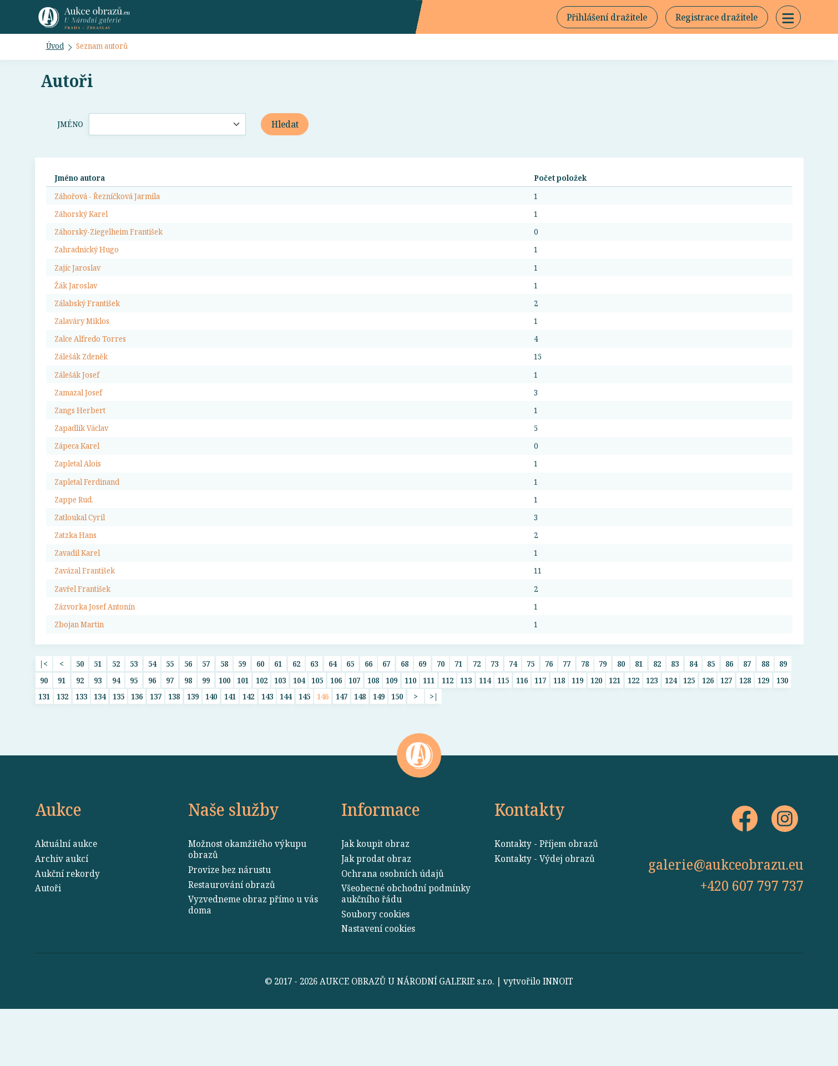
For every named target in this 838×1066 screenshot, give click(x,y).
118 (559, 729)
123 (652, 729)
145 (304, 748)
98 (188, 729)
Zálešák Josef (80, 399)
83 (675, 712)
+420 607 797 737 (752, 942)
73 (494, 712)
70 (441, 712)
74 (513, 712)
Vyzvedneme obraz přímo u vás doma (253, 961)
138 (174, 748)
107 (354, 729)
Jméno (68, 131)
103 (280, 729)
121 (614, 729)
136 (137, 748)
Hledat (285, 131)
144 (285, 748)
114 (485, 729)
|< (43, 712)
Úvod (57, 52)
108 (373, 729)
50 (80, 712)
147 (341, 748)
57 (206, 712)
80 (621, 712)
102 (261, 729)
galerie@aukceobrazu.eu (726, 921)
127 (726, 729)
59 (242, 712)
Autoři (48, 945)
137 (155, 748)
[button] (788, 20)
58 (224, 712)
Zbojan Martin (84, 671)
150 (397, 748)
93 (98, 729)
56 (188, 712)
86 (729, 712)
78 (585, 712)
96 (152, 729)
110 (410, 729)
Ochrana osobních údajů (392, 930)
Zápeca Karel (81, 477)
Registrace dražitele (716, 20)
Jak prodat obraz (376, 916)
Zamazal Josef (82, 419)
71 (458, 712)
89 (783, 712)
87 (747, 712)
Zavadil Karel (82, 593)
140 (211, 748)
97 (170, 729)
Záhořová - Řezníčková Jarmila (117, 205)
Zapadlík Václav (87, 457)
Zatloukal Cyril (85, 555)
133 (81, 748)
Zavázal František (91, 613)
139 (193, 748)
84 (693, 712)
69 (422, 712)
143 (267, 748)
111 (429, 729)
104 (299, 729)
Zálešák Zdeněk (86, 380)
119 (577, 729)
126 (708, 729)
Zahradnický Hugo (93, 263)
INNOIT (558, 1038)
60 (260, 712)
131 (44, 748)
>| (434, 748)
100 (224, 729)
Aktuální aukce (66, 901)
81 (639, 712)
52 (116, 712)
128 (745, 729)
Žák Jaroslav (79, 302)
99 (206, 729)
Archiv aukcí (61, 916)
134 (99, 748)
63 (314, 712)
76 (549, 712)
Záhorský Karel (86, 225)
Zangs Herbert (84, 438)
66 (368, 712)
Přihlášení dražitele (607, 20)
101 (243, 729)
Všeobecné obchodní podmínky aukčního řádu (406, 950)
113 (466, 729)
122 (633, 729)
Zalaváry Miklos (87, 341)
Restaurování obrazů (231, 941)
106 (336, 729)
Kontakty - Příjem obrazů (546, 901)
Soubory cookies (375, 971)
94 (116, 729)
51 (98, 712)
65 (350, 712)
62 (296, 712)
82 (657, 712)
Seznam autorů (111, 52)
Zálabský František (93, 322)
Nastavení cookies (378, 985)
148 (360, 748)
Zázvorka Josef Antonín (102, 652)
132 (62, 748)
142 (248, 748)
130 (782, 729)
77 (567, 712)
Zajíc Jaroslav (82, 283)
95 (134, 729)
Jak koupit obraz (375, 901)
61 (278, 712)
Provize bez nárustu (229, 927)
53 (134, 712)
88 (765, 712)
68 (404, 712)
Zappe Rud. (77, 535)
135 (118, 748)
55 (170, 712)
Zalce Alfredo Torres (96, 360)
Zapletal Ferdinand (93, 516)
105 (317, 729)
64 (332, 712)
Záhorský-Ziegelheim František (118, 244)
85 (711, 712)
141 (230, 748)
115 (503, 729)
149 (379, 748)
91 (61, 729)
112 (447, 729)
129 (763, 729)
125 (689, 729)
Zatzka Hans (79, 574)
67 (386, 712)
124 (671, 729)
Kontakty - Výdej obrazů (544, 916)
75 (530, 712)
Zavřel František (88, 632)
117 (540, 729)
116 (522, 729)
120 (596, 729)
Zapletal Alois (82, 496)
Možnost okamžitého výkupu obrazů (247, 906)
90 (44, 729)
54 (152, 712)
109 (391, 729)
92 (80, 729)
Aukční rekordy (67, 930)
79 (603, 712)
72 (477, 712)
